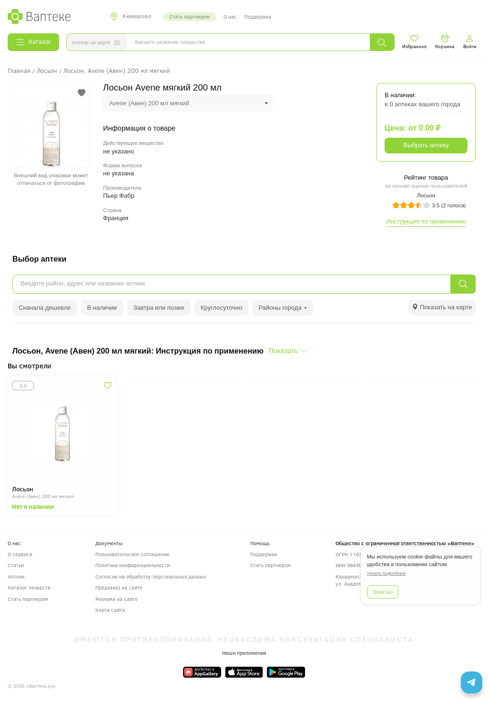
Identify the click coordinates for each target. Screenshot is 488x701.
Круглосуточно (221, 307)
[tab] (442, 307)
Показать (283, 351)
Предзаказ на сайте (118, 587)
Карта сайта (110, 609)
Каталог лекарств (29, 587)
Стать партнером (189, 16)
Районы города (283, 307)
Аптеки (16, 576)
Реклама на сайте (116, 598)
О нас (230, 16)
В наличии (102, 307)
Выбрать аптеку (425, 145)
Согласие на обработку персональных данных (150, 576)
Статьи (16, 565)
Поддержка (257, 16)
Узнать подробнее (386, 573)
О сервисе (20, 554)
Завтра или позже (158, 307)
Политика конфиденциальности (132, 565)
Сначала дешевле (45, 307)
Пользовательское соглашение (132, 554)
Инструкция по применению (426, 221)
